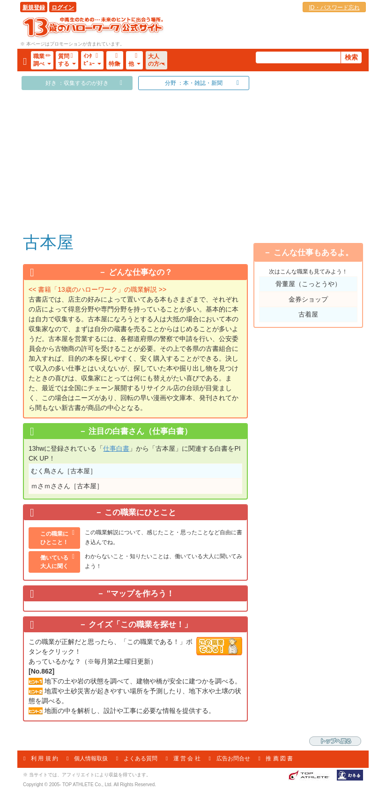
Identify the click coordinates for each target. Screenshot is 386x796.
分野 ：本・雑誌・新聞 (194, 83)
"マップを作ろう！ (140, 593)
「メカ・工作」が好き (315, 207)
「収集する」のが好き (315, 173)
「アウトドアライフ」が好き (315, 190)
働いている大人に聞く (54, 561)
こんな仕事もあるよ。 (313, 252)
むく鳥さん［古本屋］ (63, 471)
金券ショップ (308, 299)
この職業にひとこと (140, 512)
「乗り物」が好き (315, 225)
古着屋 (308, 314)
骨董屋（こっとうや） (308, 284)
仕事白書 (116, 448)
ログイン (63, 7)
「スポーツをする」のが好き (315, 138)
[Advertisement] (135, 160)
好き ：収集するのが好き (77, 83)
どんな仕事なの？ (140, 272)
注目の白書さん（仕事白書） (140, 431)
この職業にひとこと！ (54, 538)
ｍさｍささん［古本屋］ (67, 486)
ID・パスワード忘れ (334, 7)
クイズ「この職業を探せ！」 (140, 624)
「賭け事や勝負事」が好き (315, 155)
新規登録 (33, 7)
